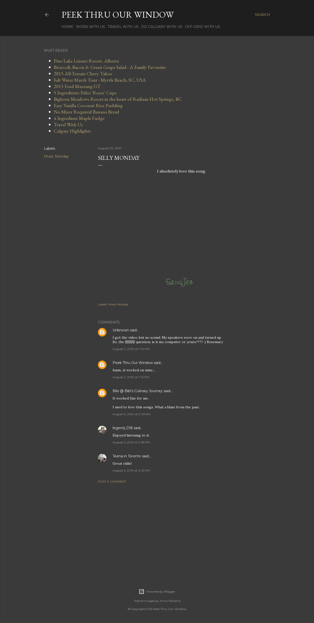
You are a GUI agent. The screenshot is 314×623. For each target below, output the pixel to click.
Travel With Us (123, 27)
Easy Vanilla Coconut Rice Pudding (88, 105)
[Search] (262, 15)
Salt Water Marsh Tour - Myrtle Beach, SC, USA (100, 80)
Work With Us (90, 27)
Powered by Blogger (157, 592)
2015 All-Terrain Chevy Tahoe (83, 73)
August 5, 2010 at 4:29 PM (131, 470)
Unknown (121, 330)
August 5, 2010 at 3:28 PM (131, 442)
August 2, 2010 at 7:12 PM (131, 377)
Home (67, 27)
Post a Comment (112, 481)
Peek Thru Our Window (118, 14)
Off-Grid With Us (202, 27)
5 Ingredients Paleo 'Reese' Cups (85, 92)
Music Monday (56, 156)
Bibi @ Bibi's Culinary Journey (138, 391)
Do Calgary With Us (161, 27)
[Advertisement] (181, 530)
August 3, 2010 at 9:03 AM (131, 414)
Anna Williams (170, 601)
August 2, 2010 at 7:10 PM (131, 349)
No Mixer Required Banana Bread (86, 112)
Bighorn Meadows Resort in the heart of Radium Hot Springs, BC (118, 99)
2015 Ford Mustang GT (77, 86)
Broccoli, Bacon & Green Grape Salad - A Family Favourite (110, 67)
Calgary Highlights (72, 131)
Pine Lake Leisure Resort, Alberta (86, 61)
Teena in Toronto (127, 456)
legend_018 (123, 428)
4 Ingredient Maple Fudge (79, 118)
